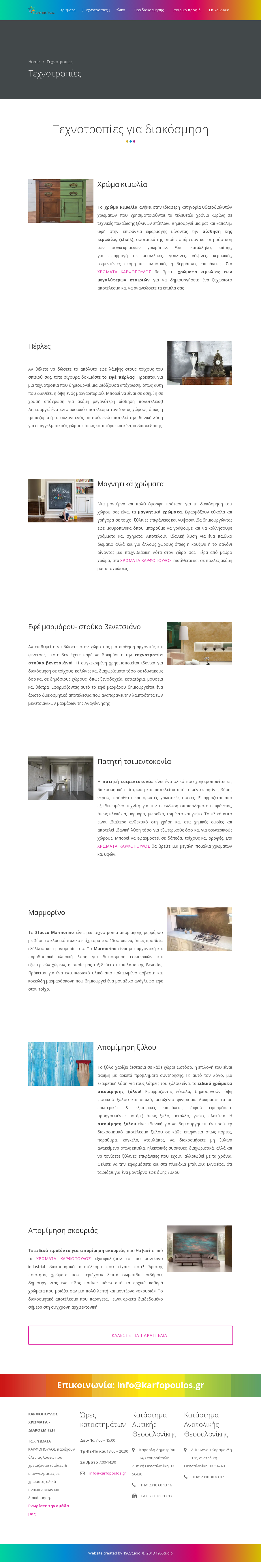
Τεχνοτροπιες (96, 10)
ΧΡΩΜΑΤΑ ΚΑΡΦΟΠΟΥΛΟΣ (124, 271)
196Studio (164, 1553)
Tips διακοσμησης (149, 10)
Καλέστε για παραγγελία (140, 1335)
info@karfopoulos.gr (107, 1473)
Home (34, 61)
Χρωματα (68, 10)
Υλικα (120, 10)
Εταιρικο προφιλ (186, 10)
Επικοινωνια (219, 10)
